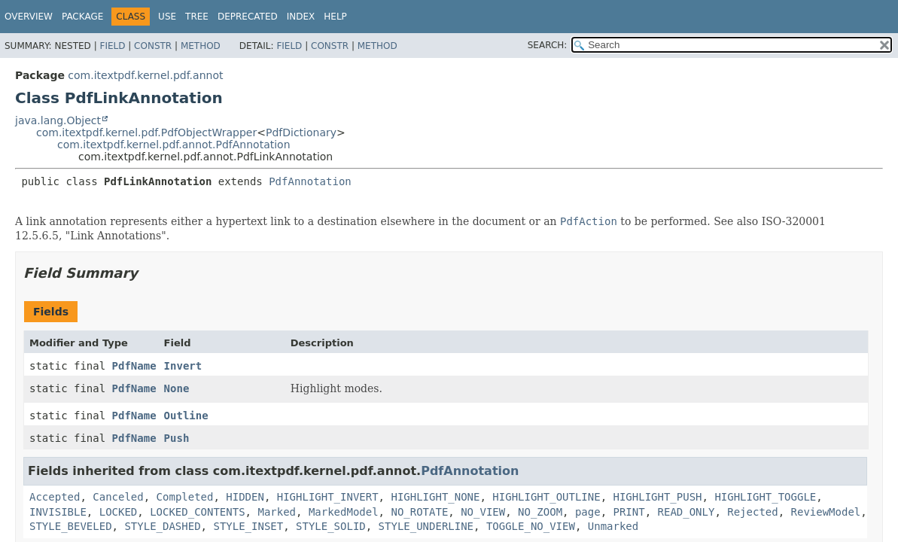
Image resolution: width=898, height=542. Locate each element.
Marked (276, 512)
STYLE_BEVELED (70, 526)
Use (167, 16)
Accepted (54, 497)
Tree (197, 16)
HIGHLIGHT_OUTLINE (546, 497)
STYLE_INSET (248, 526)
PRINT (629, 512)
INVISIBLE (58, 512)
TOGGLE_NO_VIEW (530, 526)
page (588, 512)
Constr (153, 46)
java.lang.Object (58, 120)
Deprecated (248, 16)
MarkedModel (344, 512)
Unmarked (613, 526)
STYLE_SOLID (331, 526)
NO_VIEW (483, 512)
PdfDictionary (301, 132)
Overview (29, 16)
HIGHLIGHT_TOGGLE (765, 497)
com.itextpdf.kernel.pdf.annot (145, 75)
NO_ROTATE (419, 512)
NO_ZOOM (540, 512)
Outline (186, 416)
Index (301, 16)
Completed (185, 497)
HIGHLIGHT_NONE (435, 497)
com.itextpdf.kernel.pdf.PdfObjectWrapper (146, 132)
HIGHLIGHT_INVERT (328, 497)
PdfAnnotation (310, 181)
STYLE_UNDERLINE (426, 526)
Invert (183, 366)
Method (201, 46)
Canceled (118, 497)
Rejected (752, 512)
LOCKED (118, 512)
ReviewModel (826, 512)
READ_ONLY (686, 512)
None (177, 388)
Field (112, 46)
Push (177, 438)
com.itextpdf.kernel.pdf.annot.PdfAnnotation (174, 145)
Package (82, 16)
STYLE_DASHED (162, 526)
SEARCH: (548, 45)
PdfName (134, 366)
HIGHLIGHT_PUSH (657, 497)
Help (335, 16)
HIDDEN (245, 497)
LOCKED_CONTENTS (197, 512)
